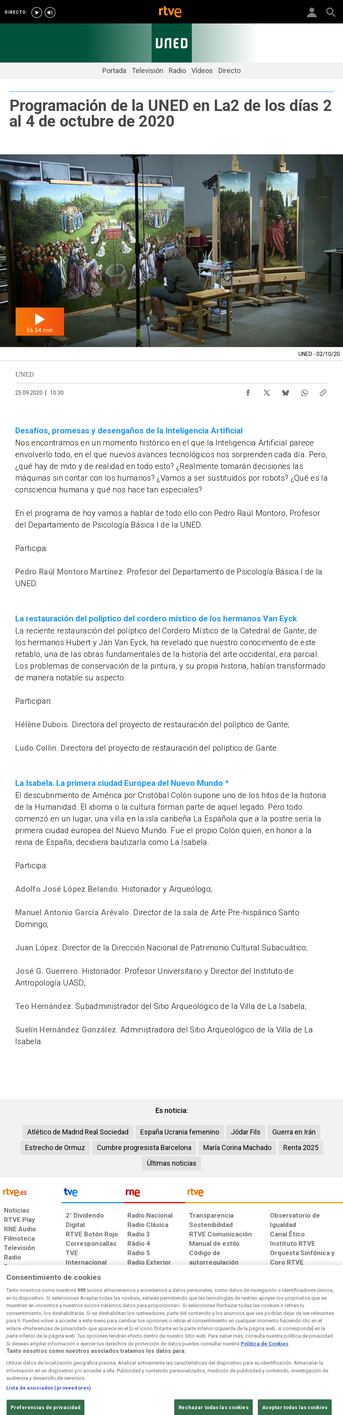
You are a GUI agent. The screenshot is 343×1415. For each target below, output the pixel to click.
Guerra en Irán (294, 1132)
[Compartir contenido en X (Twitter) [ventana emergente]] (266, 390)
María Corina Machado (237, 1147)
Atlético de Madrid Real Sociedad (78, 1132)
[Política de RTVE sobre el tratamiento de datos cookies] (108, 1351)
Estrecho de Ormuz (55, 1147)
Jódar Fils (246, 1132)
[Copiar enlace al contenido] (323, 390)
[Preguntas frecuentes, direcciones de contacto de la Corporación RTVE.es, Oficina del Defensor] (267, 1347)
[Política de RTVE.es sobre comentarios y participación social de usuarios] (312, 1351)
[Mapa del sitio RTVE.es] (239, 1351)
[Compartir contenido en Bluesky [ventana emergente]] (285, 390)
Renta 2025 (300, 1147)
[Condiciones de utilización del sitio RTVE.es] (14, 1351)
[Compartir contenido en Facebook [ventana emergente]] (248, 390)
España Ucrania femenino (179, 1132)
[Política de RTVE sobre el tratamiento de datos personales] (56, 1351)
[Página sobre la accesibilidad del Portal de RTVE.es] (206, 1347)
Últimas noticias (172, 1163)
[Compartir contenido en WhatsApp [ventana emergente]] (304, 390)
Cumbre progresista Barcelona (144, 1147)
